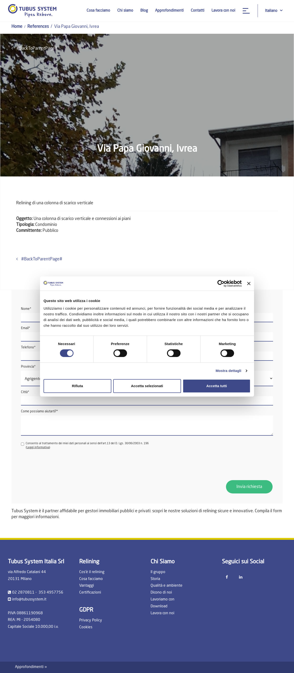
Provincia (28, 366)
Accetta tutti (216, 386)
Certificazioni (90, 593)
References (38, 26)
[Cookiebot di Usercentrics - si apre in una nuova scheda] (221, 283)
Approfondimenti (169, 11)
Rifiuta (77, 386)
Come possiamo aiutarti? (39, 411)
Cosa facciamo (98, 11)
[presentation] (57, 465)
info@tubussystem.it (29, 599)
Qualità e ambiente (166, 586)
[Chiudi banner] (248, 283)
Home (16, 26)
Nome (26, 309)
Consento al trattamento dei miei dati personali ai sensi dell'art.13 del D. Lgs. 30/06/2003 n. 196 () (85, 445)
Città (25, 392)
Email (25, 328)
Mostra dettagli (228, 371)
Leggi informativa (38, 447)
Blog (144, 11)
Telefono (28, 347)
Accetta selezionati (147, 386)
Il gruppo (158, 572)
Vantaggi (86, 586)
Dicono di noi (161, 593)
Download (159, 606)
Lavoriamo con (162, 599)
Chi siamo (125, 11)
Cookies (85, 627)
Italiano (274, 10)
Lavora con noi (223, 11)
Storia (155, 579)
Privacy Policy (90, 620)
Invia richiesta (249, 487)
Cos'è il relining (91, 572)
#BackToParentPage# (34, 48)
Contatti (197, 11)
